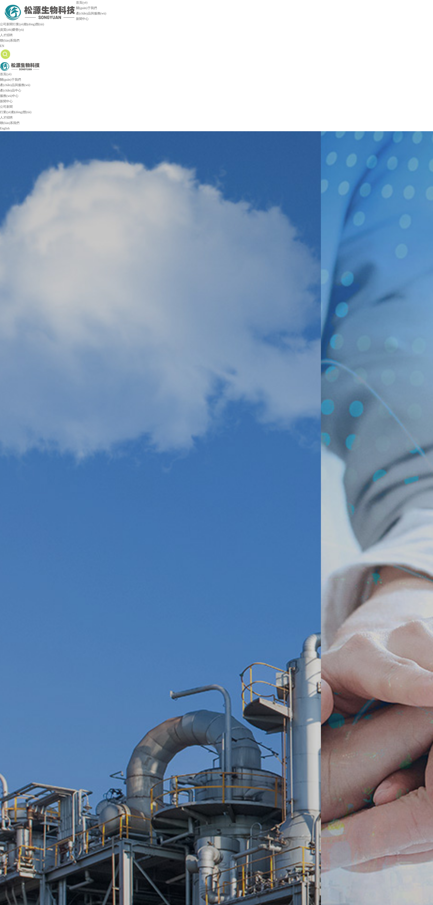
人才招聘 (6, 35)
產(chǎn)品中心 (10, 90)
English (5, 128)
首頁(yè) (82, 2)
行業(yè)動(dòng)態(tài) (28, 24)
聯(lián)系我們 (9, 40)
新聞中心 (82, 19)
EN (2, 46)
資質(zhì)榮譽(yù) (12, 29)
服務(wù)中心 (9, 96)
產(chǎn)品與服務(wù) (91, 13)
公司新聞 (6, 24)
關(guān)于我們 (86, 8)
